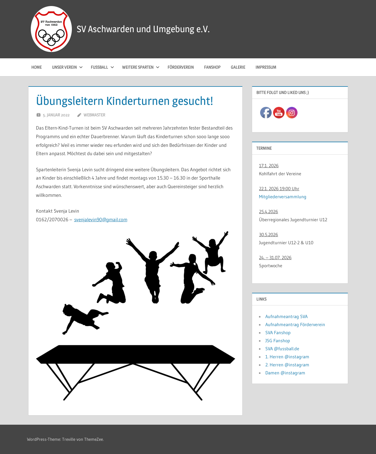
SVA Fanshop (278, 332)
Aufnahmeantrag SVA (286, 316)
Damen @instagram (285, 373)
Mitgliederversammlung (282, 196)
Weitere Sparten (141, 67)
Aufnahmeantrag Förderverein (295, 324)
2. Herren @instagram (287, 365)
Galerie (238, 67)
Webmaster (94, 115)
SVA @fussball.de (282, 348)
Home (36, 67)
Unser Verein (67, 67)
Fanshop (212, 67)
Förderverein (181, 67)
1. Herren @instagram (287, 356)
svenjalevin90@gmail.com (100, 219)
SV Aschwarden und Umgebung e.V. (143, 28)
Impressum (266, 67)
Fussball (102, 67)
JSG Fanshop (277, 340)
